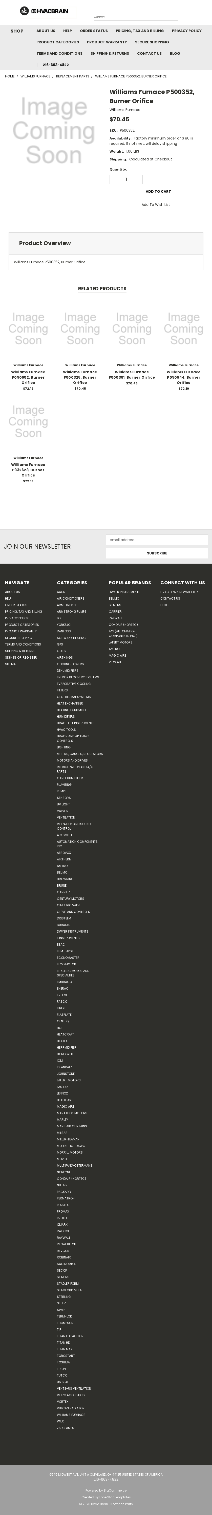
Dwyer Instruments (73, 931)
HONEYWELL (65, 1054)
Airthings (65, 657)
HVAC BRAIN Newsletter (179, 592)
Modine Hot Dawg (71, 1146)
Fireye (61, 1008)
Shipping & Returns (110, 53)
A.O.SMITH (64, 835)
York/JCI (64, 625)
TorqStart (66, 1356)
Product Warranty (107, 42)
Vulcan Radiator (70, 1408)
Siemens (63, 1277)
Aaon (61, 592)
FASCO (62, 1001)
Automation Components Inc (77, 843)
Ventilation (66, 817)
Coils (61, 651)
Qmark (62, 1224)
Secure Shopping (152, 42)
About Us (45, 30)
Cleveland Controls (73, 912)
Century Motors (70, 898)
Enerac (63, 988)
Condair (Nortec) (71, 1178)
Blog (175, 53)
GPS (60, 644)
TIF (59, 1329)
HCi (59, 1028)
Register (30, 657)
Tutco (62, 1375)
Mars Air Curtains (72, 1126)
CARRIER (63, 892)
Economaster (68, 958)
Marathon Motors (72, 1113)
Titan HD (63, 1342)
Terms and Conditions (59, 53)
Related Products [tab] (102, 288)
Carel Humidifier (70, 778)
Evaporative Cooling (74, 684)
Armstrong (66, 605)
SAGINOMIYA (66, 1264)
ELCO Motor (66, 964)
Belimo (62, 872)
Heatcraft (65, 1034)
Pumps (62, 791)
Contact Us (149, 53)
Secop (62, 1270)
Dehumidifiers (67, 670)
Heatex (62, 1041)
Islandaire (65, 1067)
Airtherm (64, 859)
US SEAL (63, 1382)
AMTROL (115, 649)
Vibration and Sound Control (74, 826)
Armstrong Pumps (72, 611)
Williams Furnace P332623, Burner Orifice (28, 470)
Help (67, 30)
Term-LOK (64, 1316)
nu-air (62, 1185)
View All (115, 662)
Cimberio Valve (69, 905)
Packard (64, 1192)
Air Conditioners (70, 598)
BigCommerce (115, 1490)
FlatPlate (64, 1015)
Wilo (60, 1421)
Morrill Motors (70, 1152)
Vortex (62, 1401)
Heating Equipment (71, 710)
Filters (62, 690)
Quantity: (118, 169)
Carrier (115, 611)
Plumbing (64, 784)
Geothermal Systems (74, 697)
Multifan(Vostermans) (75, 1165)
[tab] (106, 243)
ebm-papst (65, 951)
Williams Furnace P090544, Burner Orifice (184, 377)
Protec (63, 1218)
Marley (62, 1119)
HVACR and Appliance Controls (73, 738)
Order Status (94, 30)
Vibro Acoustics (71, 1395)
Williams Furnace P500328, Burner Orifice (80, 377)
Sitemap (11, 664)
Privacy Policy (187, 30)
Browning (65, 879)
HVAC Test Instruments (76, 723)
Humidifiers (66, 716)
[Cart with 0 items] (206, 13)
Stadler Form (68, 1283)
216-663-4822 (56, 64)
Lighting (64, 747)
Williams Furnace (71, 1415)
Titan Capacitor (70, 1336)
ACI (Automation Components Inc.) (123, 633)
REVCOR (63, 1251)
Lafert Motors (69, 1080)
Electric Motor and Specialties (73, 973)
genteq (63, 1021)
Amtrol (63, 866)
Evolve (62, 995)
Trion (61, 1369)
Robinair (64, 1257)
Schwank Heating (71, 638)
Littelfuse (64, 1100)
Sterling (64, 1297)
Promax (63, 1211)
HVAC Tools (66, 729)
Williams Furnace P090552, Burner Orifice (28, 377)
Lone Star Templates (115, 1497)
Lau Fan (63, 1087)
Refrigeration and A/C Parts (75, 769)
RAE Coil (63, 1231)
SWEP (61, 1310)
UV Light (63, 804)
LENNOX (62, 1093)
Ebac (61, 944)
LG (59, 618)
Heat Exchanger (70, 703)
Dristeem (64, 918)
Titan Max (64, 1349)
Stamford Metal (70, 1290)
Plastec (63, 1205)
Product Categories (57, 42)
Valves (62, 811)
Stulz (61, 1303)
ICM (60, 1060)
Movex (62, 1159)
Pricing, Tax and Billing (140, 30)
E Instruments (68, 938)
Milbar (62, 1133)
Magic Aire (65, 1106)
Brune (62, 885)
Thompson (65, 1323)
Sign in (11, 657)
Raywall (63, 1238)
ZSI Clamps (65, 1428)
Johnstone (66, 1074)
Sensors (64, 798)
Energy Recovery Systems (78, 677)
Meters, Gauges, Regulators (80, 754)
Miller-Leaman (68, 1139)
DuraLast (64, 925)
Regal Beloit (67, 1244)
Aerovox (64, 853)
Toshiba (63, 1362)
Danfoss (64, 631)
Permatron (66, 1198)
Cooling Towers (70, 664)
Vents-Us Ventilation (74, 1388)
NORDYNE (64, 1172)
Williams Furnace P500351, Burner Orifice (132, 375)
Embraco (64, 982)
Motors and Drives (72, 760)
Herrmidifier (66, 1047)
